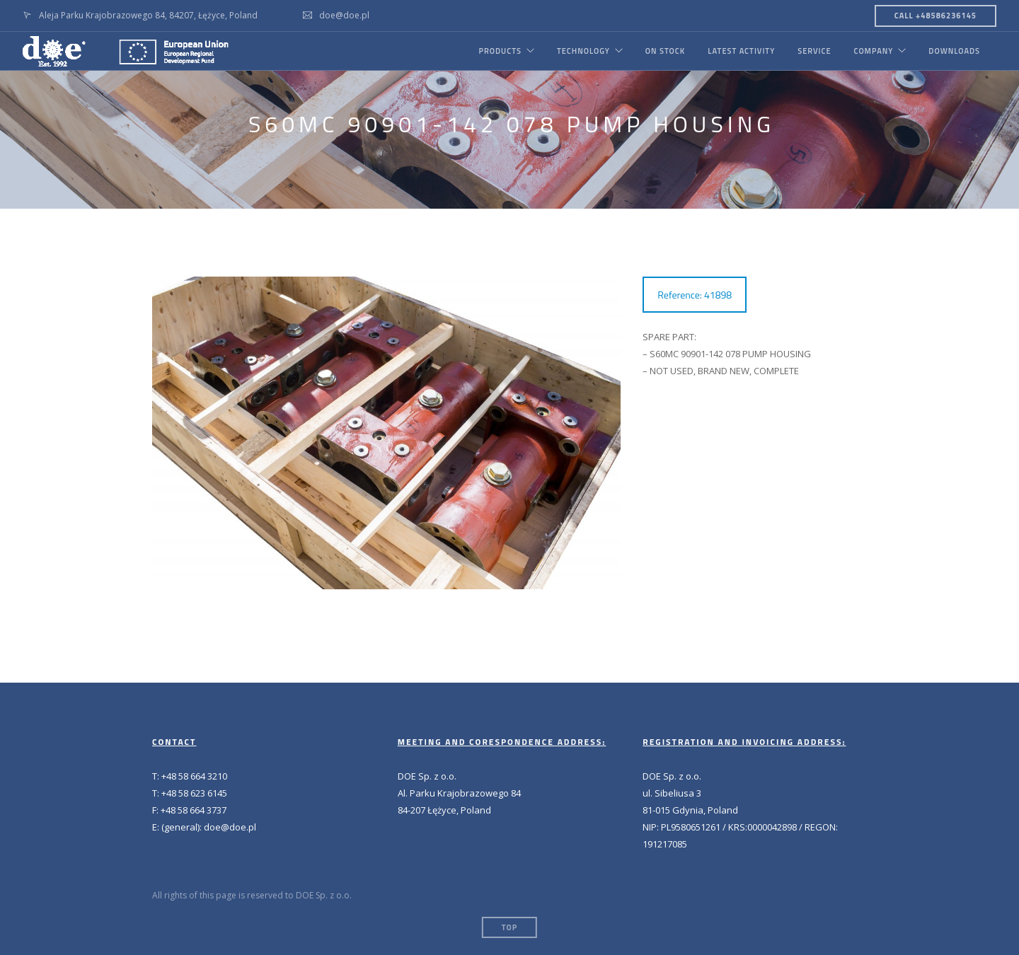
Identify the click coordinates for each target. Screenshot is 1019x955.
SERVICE (814, 51)
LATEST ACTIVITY (741, 51)
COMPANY (873, 51)
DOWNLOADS (954, 51)
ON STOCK (665, 51)
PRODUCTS (499, 51)
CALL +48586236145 (935, 15)
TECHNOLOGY (583, 51)
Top (509, 927)
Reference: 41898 (694, 294)
